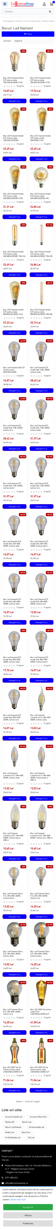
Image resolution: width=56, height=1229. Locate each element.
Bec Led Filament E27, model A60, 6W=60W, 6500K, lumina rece (39, 601)
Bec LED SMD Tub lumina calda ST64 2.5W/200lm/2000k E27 (40, 1011)
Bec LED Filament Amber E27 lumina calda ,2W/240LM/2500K (13, 138)
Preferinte (28, 1223)
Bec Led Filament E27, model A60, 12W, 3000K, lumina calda (40, 369)
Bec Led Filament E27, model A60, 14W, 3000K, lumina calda (40, 427)
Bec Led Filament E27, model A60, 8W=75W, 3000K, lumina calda (12, 659)
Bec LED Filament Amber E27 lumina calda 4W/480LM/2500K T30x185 (41, 254)
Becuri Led (26, 1122)
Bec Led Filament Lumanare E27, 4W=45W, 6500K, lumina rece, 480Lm (41, 835)
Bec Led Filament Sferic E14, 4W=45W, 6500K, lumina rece (40, 895)
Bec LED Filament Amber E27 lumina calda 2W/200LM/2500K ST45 (40, 80)
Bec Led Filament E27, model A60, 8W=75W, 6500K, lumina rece (12, 717)
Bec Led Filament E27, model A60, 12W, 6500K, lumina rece (13, 427)
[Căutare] (51, 11)
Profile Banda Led (12, 1137)
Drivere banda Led (36, 1127)
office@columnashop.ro (16, 1183)
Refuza (28, 1215)
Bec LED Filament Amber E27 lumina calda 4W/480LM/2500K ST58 (13, 196)
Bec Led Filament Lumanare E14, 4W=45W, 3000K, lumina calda (40, 717)
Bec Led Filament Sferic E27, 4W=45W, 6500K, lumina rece (13, 1011)
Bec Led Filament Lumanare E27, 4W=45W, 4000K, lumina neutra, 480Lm (13, 836)
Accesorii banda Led (13, 1117)
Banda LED (9, 1122)
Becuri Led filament (13, 1127)
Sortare (7, 40)
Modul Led (9, 1132)
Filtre (28, 34)
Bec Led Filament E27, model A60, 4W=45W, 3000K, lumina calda (12, 543)
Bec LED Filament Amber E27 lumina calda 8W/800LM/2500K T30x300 (41, 312)
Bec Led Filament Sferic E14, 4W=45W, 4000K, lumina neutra (13, 895)
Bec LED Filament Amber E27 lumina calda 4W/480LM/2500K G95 (40, 196)
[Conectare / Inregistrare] (44, 4)
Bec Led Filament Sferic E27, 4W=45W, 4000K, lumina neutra (40, 953)
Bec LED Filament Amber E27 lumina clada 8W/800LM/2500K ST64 (13, 312)
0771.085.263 (11, 1177)
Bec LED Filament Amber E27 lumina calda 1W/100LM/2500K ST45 (13, 80)
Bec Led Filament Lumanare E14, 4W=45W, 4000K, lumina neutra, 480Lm (40, 776)
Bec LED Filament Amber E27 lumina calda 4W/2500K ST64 (40, 138)
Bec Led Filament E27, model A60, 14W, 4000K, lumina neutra (13, 485)
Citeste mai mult (17, 1199)
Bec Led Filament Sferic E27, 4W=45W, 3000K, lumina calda (13, 953)
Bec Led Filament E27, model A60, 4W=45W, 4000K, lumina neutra (39, 543)
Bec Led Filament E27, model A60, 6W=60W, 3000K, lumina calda (12, 601)
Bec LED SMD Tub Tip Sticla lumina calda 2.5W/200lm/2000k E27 (39, 1069)
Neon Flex (26, 1132)
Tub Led (31, 1137)
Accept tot (28, 1207)
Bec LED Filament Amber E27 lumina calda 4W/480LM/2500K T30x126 (14, 254)
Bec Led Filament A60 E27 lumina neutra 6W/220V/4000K (14, 369)
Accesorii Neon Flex (38, 1117)
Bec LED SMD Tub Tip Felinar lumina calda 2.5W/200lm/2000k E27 (12, 1069)
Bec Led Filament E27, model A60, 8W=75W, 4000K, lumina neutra (39, 659)
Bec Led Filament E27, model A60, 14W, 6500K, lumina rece (40, 485)
